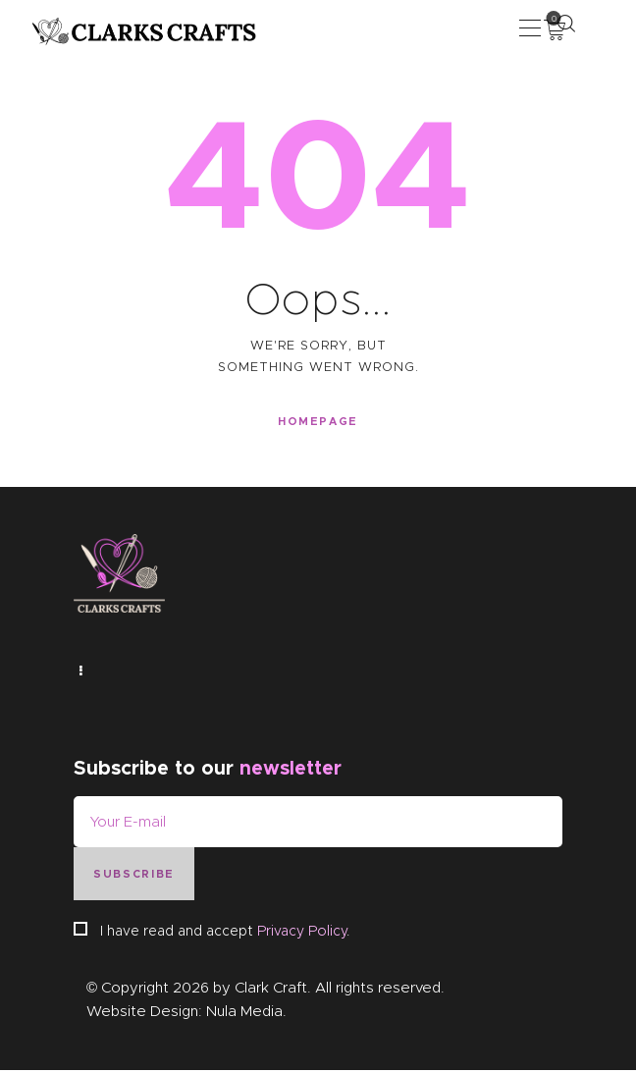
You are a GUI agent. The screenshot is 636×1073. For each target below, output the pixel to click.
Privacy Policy (301, 933)
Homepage (318, 421)
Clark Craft (271, 990)
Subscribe (134, 877)
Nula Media (244, 1014)
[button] (530, 27)
